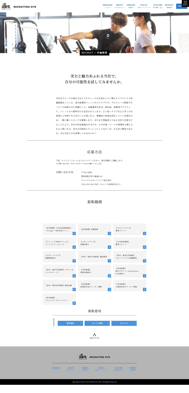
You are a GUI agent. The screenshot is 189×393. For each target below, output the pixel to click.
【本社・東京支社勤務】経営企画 (58, 362)
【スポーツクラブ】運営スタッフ (124, 301)
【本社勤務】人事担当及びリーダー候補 (127, 362)
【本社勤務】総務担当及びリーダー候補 (92, 362)
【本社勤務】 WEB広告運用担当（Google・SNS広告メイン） (59, 301)
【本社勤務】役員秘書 (90, 301)
